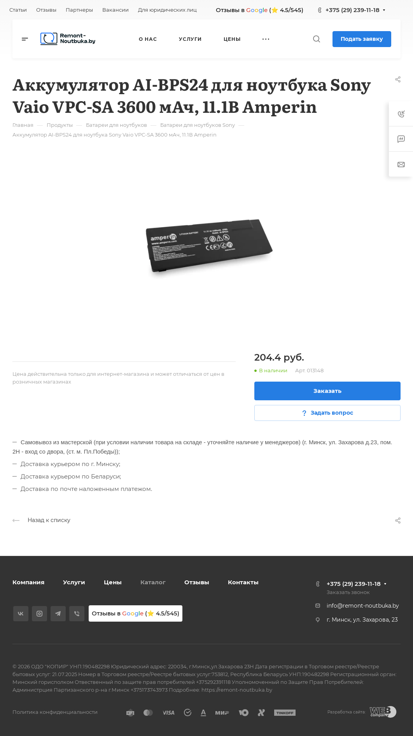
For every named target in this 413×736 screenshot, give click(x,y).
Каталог (153, 582)
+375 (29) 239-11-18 (353, 10)
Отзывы (196, 582)
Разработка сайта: (346, 712)
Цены (113, 582)
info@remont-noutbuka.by (363, 605)
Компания (28, 582)
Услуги (74, 582)
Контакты (243, 582)
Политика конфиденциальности (55, 712)
